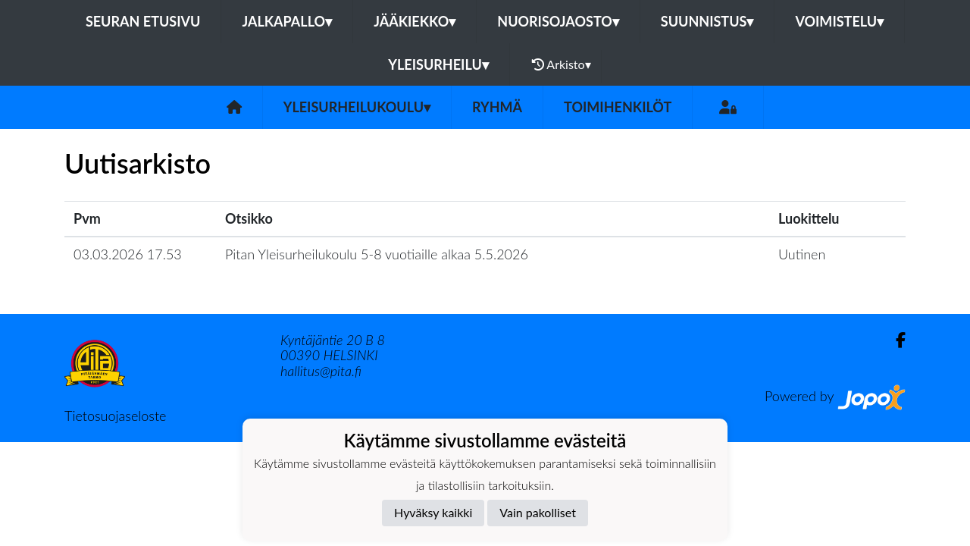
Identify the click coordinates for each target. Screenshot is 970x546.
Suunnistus (707, 21)
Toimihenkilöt (617, 107)
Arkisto (561, 64)
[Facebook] (895, 340)
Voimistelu (839, 21)
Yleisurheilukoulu (356, 107)
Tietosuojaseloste (115, 415)
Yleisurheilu (438, 64)
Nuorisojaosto (558, 21)
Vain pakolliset (537, 512)
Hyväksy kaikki (433, 512)
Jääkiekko (414, 21)
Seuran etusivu (143, 21)
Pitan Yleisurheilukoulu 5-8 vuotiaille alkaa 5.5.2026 (376, 254)
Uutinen (801, 254)
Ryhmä (497, 107)
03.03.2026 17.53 (128, 254)
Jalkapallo (287, 21)
